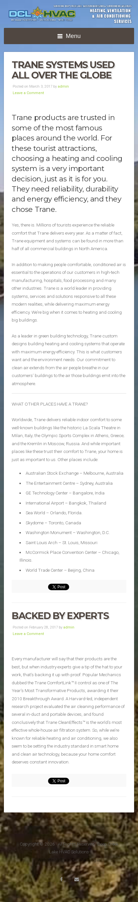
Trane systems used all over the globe (63, 70)
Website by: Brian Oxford (62, 859)
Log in (94, 859)
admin (63, 86)
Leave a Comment (28, 93)
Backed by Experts (60, 615)
